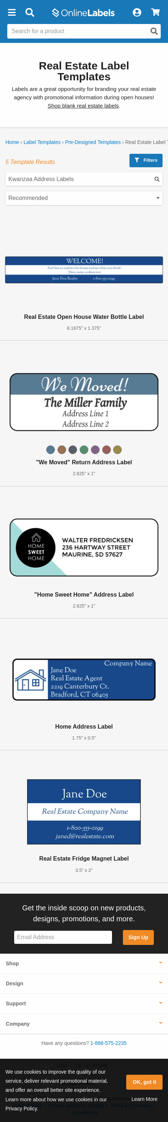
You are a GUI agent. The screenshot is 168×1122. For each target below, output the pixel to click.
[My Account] (137, 12)
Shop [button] (12, 963)
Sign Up (138, 937)
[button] (11, 12)
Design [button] (14, 983)
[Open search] (154, 31)
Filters (146, 160)
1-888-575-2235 (109, 1043)
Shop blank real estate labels (83, 106)
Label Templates (42, 142)
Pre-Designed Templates (93, 142)
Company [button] (18, 1024)
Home (12, 142)
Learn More (144, 1099)
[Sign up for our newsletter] (63, 937)
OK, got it (144, 1082)
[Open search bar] (29, 12)
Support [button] (16, 1003)
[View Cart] (155, 13)
